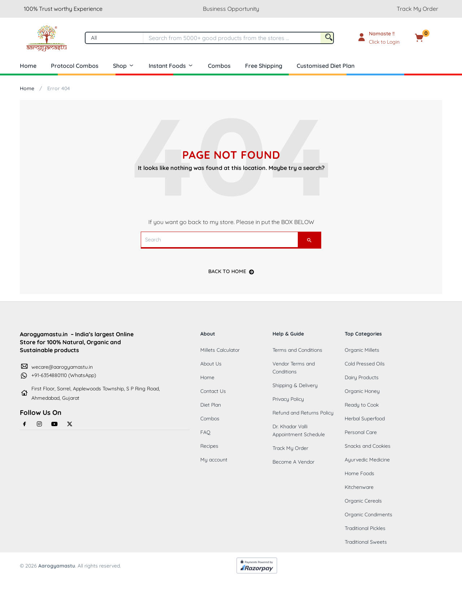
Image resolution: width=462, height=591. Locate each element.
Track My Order (417, 8)
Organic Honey (362, 391)
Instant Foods (171, 65)
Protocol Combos (75, 65)
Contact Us (213, 391)
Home (28, 65)
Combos (219, 65)
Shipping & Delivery (295, 385)
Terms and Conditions (297, 350)
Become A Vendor (293, 462)
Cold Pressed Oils (365, 363)
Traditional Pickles (365, 528)
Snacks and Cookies (368, 446)
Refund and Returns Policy (303, 413)
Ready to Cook (362, 405)
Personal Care (361, 432)
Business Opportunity (231, 8)
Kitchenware (359, 487)
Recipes (209, 446)
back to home (231, 271)
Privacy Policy (288, 399)
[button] (430, 37)
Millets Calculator (220, 350)
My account (213, 459)
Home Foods (359, 473)
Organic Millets (362, 350)
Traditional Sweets (366, 542)
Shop (123, 65)
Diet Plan (210, 405)
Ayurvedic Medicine (367, 459)
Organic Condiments (368, 514)
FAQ (205, 432)
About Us (211, 363)
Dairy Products (362, 377)
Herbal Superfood (365, 418)
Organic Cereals (363, 501)
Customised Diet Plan (325, 65)
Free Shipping (263, 65)
